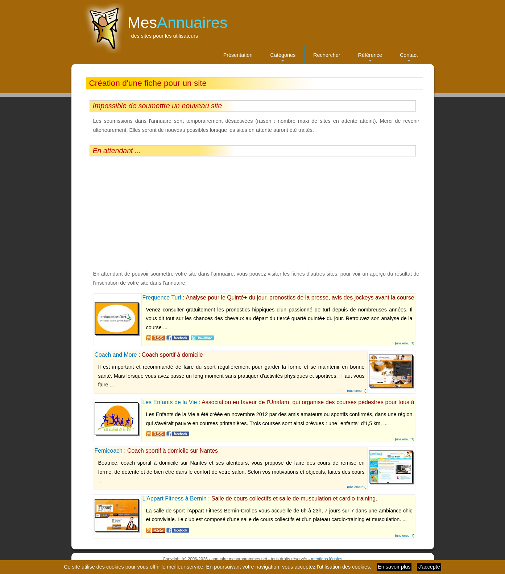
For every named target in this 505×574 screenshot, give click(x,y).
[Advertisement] (252, 213)
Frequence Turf (161, 297)
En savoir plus (394, 567)
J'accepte (429, 567)
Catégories (283, 58)
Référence (370, 58)
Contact (409, 58)
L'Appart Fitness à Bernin (174, 498)
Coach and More (116, 355)
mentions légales (326, 559)
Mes (178, 22)
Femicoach (109, 451)
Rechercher (326, 55)
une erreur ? (404, 343)
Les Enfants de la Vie (169, 402)
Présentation (238, 55)
